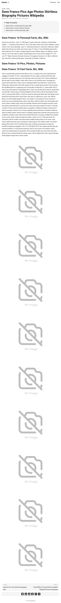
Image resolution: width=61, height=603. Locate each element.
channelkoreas (32, 600)
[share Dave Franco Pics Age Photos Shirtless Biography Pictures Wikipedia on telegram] (39, 594)
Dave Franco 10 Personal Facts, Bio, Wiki (19, 26)
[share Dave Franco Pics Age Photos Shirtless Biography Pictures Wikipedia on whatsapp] (36, 594)
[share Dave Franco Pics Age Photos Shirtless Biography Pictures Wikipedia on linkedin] (26, 594)
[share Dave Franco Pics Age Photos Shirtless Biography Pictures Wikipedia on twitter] (22, 594)
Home (4, 2)
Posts (8, 9)
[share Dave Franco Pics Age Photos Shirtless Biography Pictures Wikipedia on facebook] (32, 594)
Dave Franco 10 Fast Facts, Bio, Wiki (17, 30)
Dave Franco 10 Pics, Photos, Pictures (18, 28)
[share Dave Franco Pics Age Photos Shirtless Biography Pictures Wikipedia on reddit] (29, 594)
